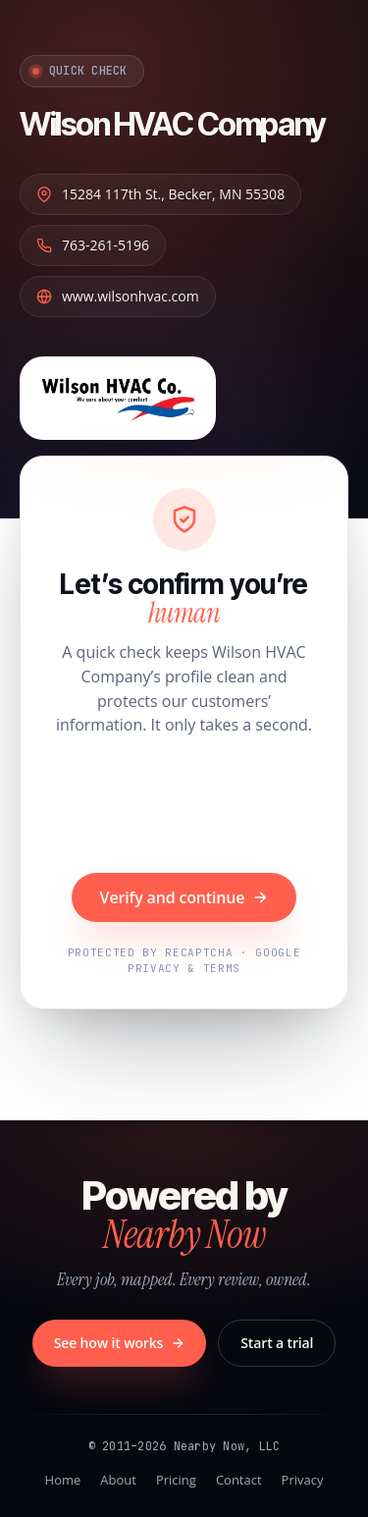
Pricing (176, 1480)
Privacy (303, 1480)
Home (63, 1480)
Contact (239, 1480)
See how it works (119, 1342)
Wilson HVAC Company (173, 124)
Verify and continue (184, 897)
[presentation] (184, 807)
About (118, 1480)
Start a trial (276, 1342)
